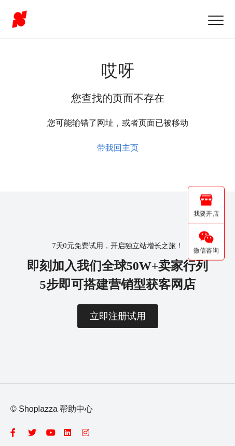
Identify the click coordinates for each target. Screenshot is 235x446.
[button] (215, 20)
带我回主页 (118, 147)
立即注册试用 (118, 316)
